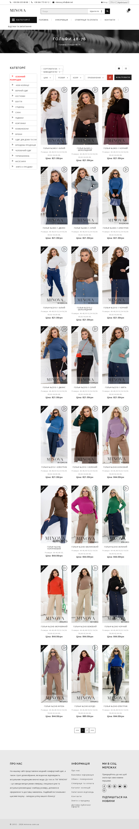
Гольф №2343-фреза (54, 706)
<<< (77, 730)
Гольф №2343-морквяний (54, 627)
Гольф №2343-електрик (115, 706)
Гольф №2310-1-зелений (85, 467)
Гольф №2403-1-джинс (54, 228)
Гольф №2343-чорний (115, 626)
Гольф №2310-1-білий (54, 307)
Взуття (16, 101)
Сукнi (15, 112)
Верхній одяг (19, 90)
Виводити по (52, 72)
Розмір (63, 77)
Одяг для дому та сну (23, 139)
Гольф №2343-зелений (116, 547)
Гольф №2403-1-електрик (115, 228)
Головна (43, 20)
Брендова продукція (23, 144)
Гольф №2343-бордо (85, 706)
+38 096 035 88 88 (20, 2)
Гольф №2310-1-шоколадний (85, 308)
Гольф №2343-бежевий (85, 626)
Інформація (61, 20)
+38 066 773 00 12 (41, 2)
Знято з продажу (21, 166)
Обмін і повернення (82, 779)
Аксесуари (18, 161)
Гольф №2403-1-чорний (115, 148)
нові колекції (19, 84)
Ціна (47, 77)
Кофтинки (18, 123)
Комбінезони (19, 128)
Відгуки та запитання (19, 26)
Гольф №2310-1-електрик (54, 467)
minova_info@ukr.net (64, 2)
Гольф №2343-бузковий (115, 467)
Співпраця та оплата (86, 20)
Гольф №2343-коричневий (54, 548)
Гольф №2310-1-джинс (54, 387)
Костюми (17, 95)
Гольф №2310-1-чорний (115, 307)
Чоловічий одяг (20, 150)
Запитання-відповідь (82, 792)
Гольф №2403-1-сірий (84, 228)
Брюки (16, 133)
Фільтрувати (123, 77)
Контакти (110, 20)
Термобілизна (19, 155)
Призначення (95, 77)
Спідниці (17, 106)
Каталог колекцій (80, 787)
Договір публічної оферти (81, 806)
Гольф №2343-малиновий (84, 548)
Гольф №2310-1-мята (116, 387)
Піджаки (16, 117)
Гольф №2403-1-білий (54, 148)
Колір (77, 77)
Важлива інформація (82, 775)
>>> (92, 730)
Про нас (75, 770)
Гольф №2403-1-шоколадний (85, 149)
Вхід (104, 2)
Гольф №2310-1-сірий (84, 387)
